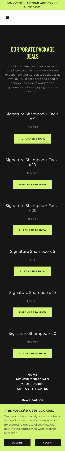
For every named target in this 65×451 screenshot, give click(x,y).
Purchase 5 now (32, 271)
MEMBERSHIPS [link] (32, 384)
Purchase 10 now (32, 184)
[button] (8, 17)
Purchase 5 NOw (32, 138)
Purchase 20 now (32, 230)
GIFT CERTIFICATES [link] (32, 388)
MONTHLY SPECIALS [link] (32, 379)
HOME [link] (32, 374)
